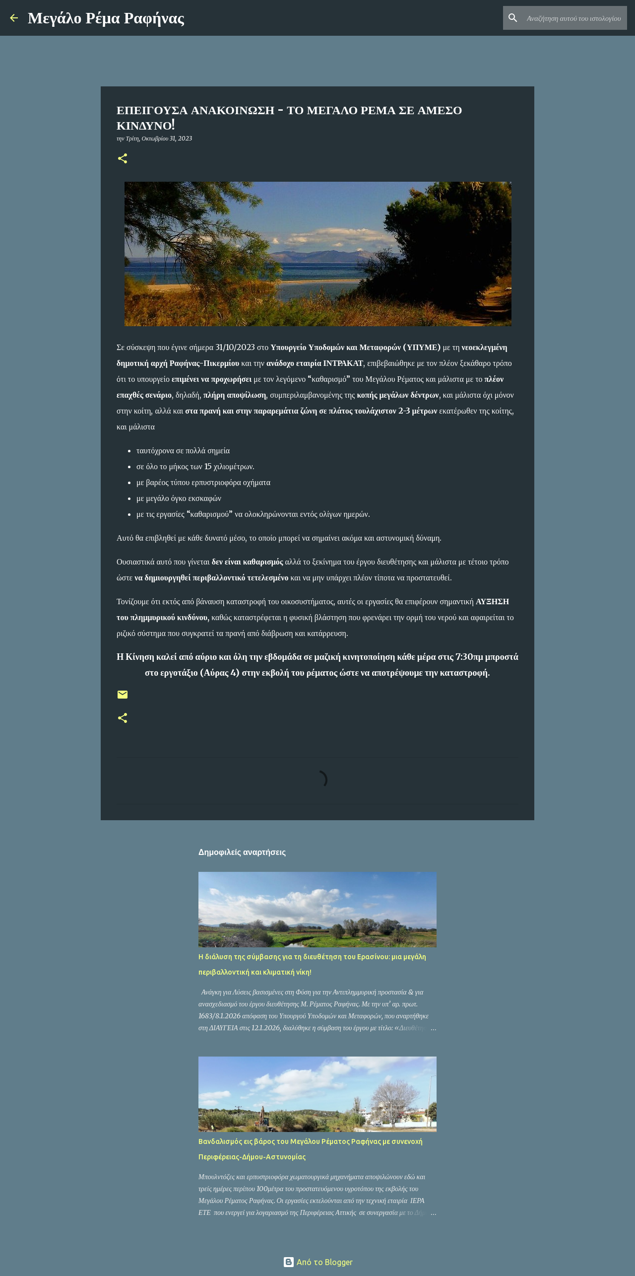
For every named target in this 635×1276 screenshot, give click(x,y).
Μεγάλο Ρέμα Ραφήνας (106, 18)
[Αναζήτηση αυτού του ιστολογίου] (575, 18)
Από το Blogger (318, 1262)
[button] (122, 159)
